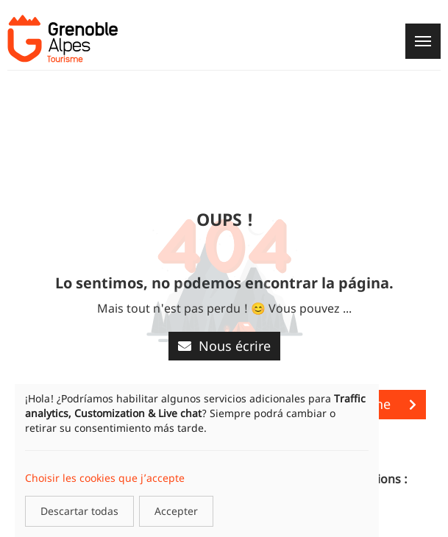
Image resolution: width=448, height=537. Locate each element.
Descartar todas (79, 511)
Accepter (176, 511)
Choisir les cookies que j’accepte (105, 478)
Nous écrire (224, 346)
